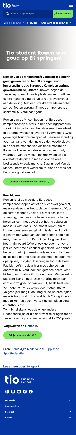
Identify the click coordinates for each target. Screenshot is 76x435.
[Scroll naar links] (4, 23)
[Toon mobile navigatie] (71, 5)
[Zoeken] (7, 13)
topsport (33, 366)
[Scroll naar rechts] (70, 23)
